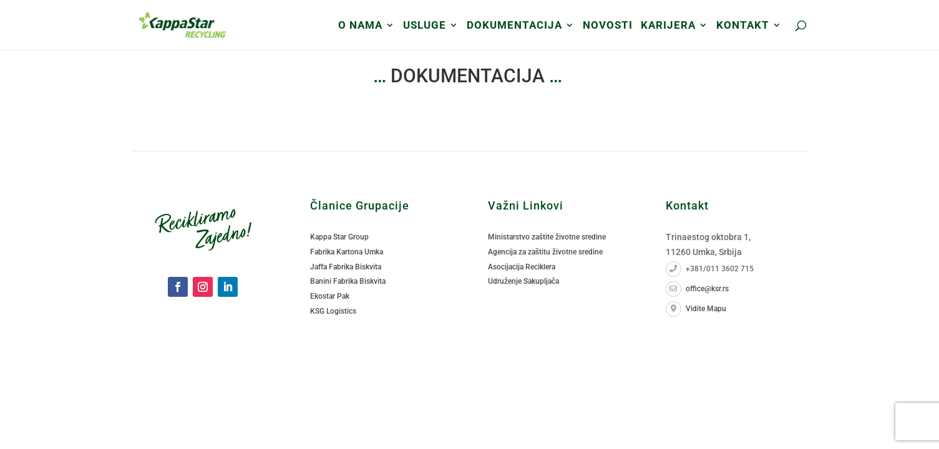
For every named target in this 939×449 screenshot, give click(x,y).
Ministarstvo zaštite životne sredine (547, 237)
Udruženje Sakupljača (523, 281)
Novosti (608, 26)
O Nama (360, 26)
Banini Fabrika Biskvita (348, 281)
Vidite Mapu (696, 308)
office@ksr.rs (697, 288)
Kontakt (742, 26)
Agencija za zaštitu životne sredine (545, 252)
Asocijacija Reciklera (521, 267)
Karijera (668, 26)
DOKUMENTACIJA (514, 26)
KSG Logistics (333, 311)
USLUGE (424, 26)
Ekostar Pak (329, 296)
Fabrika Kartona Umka (346, 252)
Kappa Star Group (339, 237)
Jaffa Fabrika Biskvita (345, 267)
